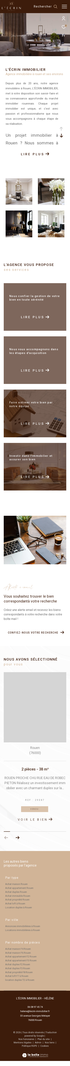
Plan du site (44, 1044)
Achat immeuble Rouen (17, 901)
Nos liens (50, 1047)
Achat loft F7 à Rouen (16, 981)
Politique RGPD (29, 1051)
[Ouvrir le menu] (64, 6)
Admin (38, 1047)
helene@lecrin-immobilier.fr (35, 1016)
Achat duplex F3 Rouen (17, 973)
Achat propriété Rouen (17, 904)
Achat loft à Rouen (15, 908)
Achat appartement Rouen (19, 893)
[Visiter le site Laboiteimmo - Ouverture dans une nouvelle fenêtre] (35, 1058)
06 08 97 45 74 (35, 1012)
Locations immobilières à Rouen (22, 935)
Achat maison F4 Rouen (18, 954)
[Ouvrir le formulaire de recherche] (45, 6)
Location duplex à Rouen (18, 912)
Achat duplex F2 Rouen (17, 969)
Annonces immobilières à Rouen (22, 931)
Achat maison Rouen (16, 889)
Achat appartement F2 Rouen (21, 961)
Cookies (44, 1051)
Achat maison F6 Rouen (18, 957)
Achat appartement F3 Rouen (21, 965)
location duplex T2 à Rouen (19, 985)
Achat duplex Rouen (16, 897)
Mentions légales (23, 1047)
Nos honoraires (26, 1044)
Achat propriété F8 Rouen (19, 977)
